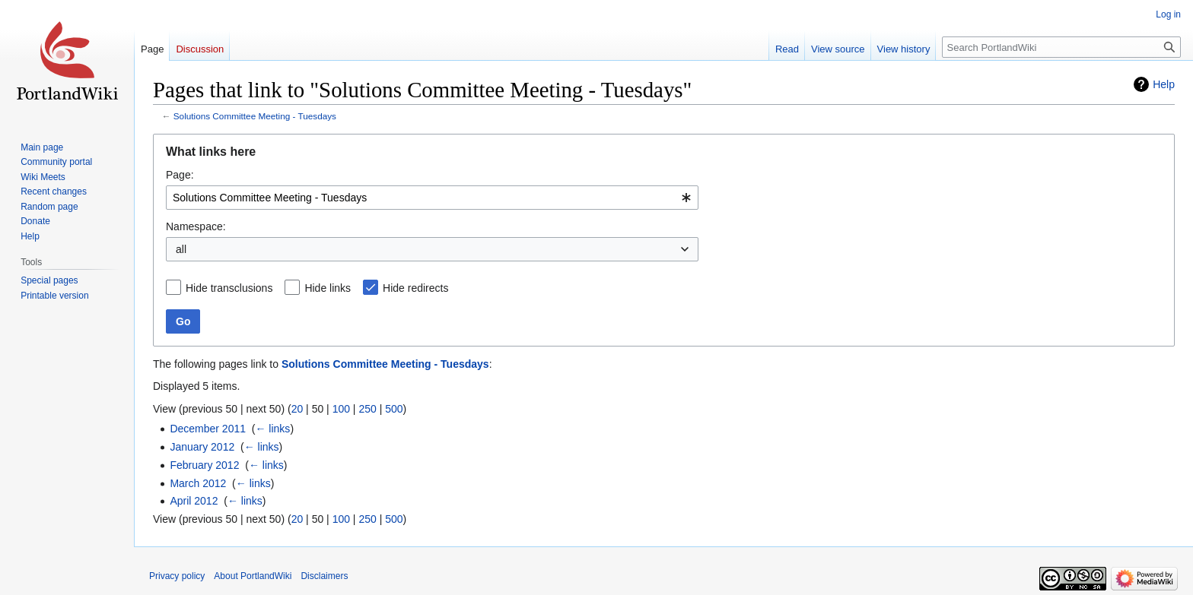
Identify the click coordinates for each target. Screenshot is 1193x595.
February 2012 (204, 465)
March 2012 (198, 483)
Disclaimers (324, 576)
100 (341, 409)
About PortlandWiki (252, 576)
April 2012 (194, 501)
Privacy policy (177, 576)
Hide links (327, 288)
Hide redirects (415, 288)
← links (272, 429)
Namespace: (196, 226)
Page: (180, 175)
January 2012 (202, 447)
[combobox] (432, 197)
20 (297, 409)
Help (1164, 84)
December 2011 (208, 429)
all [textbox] (181, 249)
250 (367, 409)
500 (393, 409)
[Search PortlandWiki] (1061, 47)
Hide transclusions (229, 288)
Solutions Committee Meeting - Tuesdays (254, 116)
